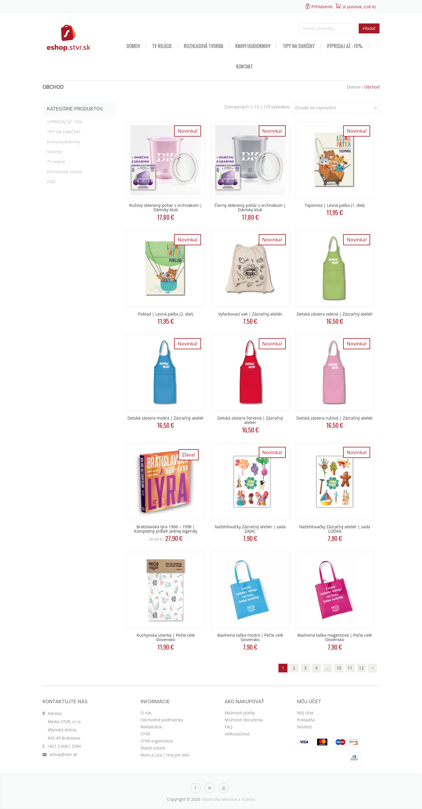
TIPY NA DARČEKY (299, 46)
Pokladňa (306, 720)
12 (361, 668)
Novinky (54, 151)
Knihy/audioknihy (253, 46)
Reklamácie (151, 727)
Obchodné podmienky (162, 720)
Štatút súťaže (153, 748)
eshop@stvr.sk (63, 754)
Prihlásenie (321, 6)
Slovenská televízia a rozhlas (228, 799)
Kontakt (244, 66)
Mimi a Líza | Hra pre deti (165, 755)
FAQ (229, 727)
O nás (146, 713)
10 (338, 668)
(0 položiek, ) (359, 6)
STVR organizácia (157, 741)
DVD (51, 181)
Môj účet (305, 713)
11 (350, 668)
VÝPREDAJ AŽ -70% (345, 46)
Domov (133, 46)
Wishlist (304, 727)
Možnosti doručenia (244, 720)
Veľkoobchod (237, 734)
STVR (145, 734)
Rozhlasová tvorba (203, 46)
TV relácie (162, 46)
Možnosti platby (240, 713)
